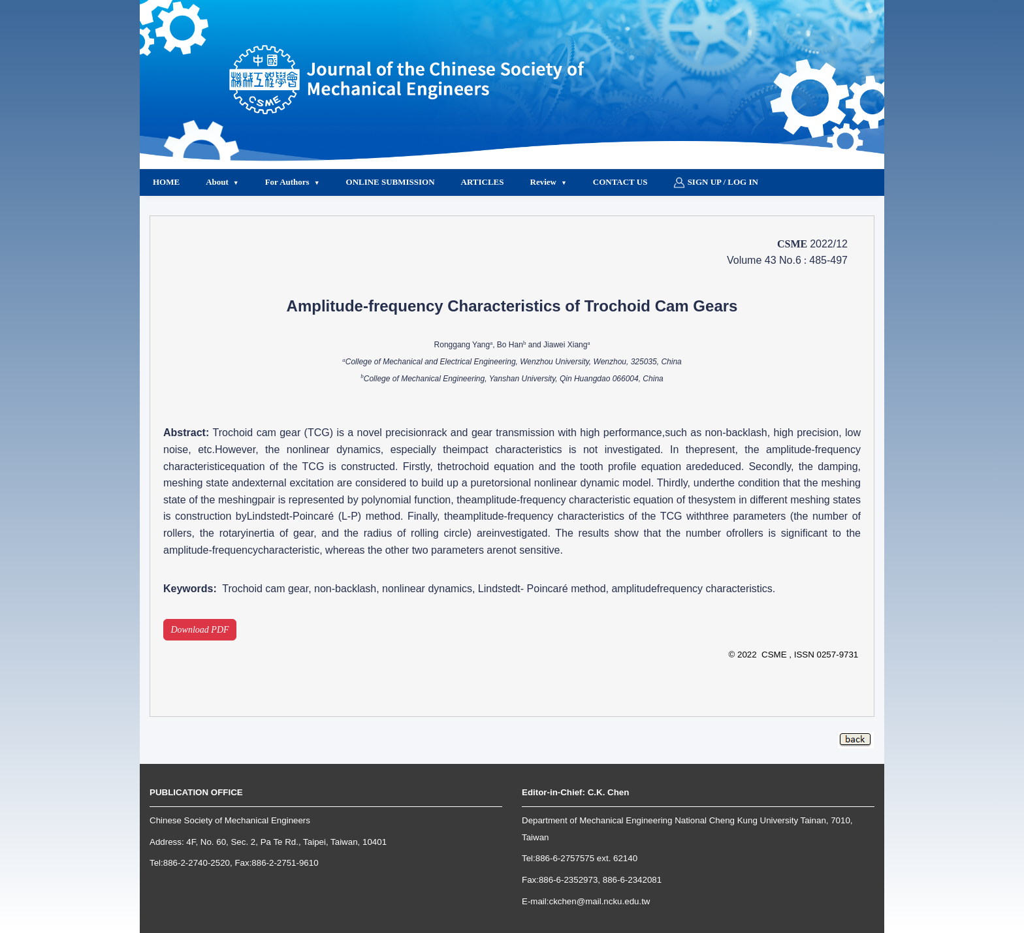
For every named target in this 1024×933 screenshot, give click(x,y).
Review (543, 182)
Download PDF (200, 630)
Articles (482, 182)
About (217, 182)
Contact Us (620, 182)
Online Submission (390, 182)
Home (166, 182)
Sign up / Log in (715, 182)
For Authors (287, 182)
